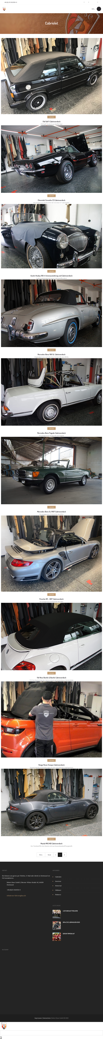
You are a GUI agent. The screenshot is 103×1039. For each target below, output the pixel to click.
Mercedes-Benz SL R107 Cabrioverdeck (51, 511)
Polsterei (58, 895)
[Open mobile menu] (94, 9)
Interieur (58, 881)
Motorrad (58, 886)
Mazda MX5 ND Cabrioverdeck (51, 843)
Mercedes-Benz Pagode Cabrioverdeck (51, 433)
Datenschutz (47, 1018)
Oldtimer (58, 890)
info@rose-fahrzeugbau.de (16, 896)
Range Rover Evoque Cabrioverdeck (52, 765)
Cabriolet (58, 877)
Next (49, 855)
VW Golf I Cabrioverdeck (51, 121)
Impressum (38, 1018)
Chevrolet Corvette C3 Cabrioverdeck (51, 200)
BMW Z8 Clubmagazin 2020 (71, 922)
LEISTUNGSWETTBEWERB (70, 911)
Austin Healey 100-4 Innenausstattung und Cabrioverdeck (51, 276)
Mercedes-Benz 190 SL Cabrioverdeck (51, 354)
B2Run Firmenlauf (69, 933)
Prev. (41, 855)
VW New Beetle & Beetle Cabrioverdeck (51, 677)
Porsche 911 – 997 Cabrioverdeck (51, 599)
